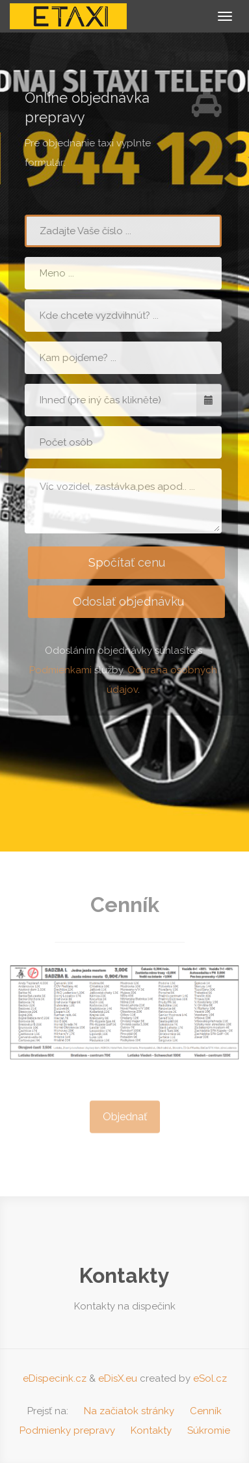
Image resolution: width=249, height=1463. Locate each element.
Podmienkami (58, 670)
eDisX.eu (117, 1378)
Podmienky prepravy (67, 1430)
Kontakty (151, 1430)
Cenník (206, 1411)
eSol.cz (210, 1378)
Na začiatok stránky (129, 1411)
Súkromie (208, 1430)
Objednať (125, 1120)
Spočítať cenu (124, 562)
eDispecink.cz (54, 1378)
